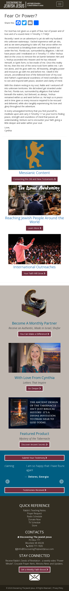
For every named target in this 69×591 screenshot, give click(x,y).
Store (34, 525)
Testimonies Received (34, 490)
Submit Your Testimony (34, 457)
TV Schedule (34, 522)
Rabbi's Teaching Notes (34, 510)
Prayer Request (34, 513)
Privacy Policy (58, 588)
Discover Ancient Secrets (34, 444)
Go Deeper (34, 388)
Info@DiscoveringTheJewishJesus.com (36, 549)
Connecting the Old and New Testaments (34, 179)
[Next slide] (61, 481)
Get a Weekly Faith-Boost (34, 569)
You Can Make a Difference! (34, 334)
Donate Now (34, 519)
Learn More (34, 228)
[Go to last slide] (7, 481)
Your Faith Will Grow (34, 273)
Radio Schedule (34, 516)
